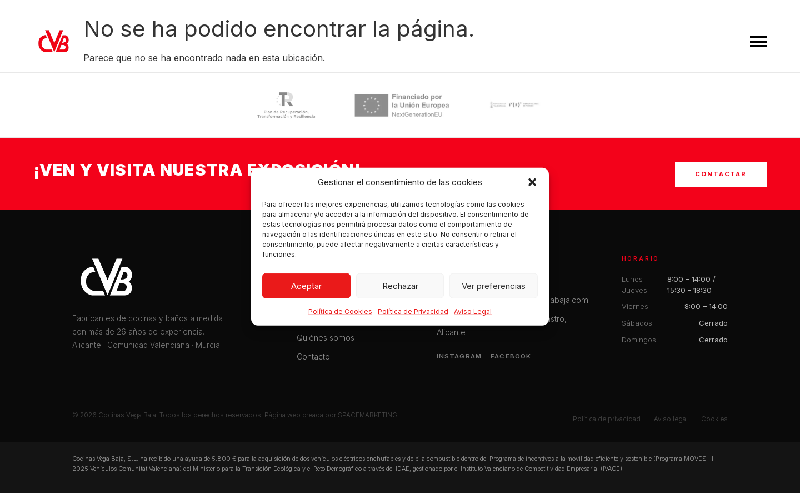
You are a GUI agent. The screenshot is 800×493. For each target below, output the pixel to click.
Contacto (313, 356)
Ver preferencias (494, 288)
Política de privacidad (607, 419)
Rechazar (400, 288)
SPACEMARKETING (367, 415)
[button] (532, 185)
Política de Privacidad (413, 315)
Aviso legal (671, 419)
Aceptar (306, 288)
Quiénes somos (325, 337)
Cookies (714, 419)
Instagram (459, 356)
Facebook (511, 356)
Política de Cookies (340, 315)
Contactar (721, 174)
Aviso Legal (473, 315)
